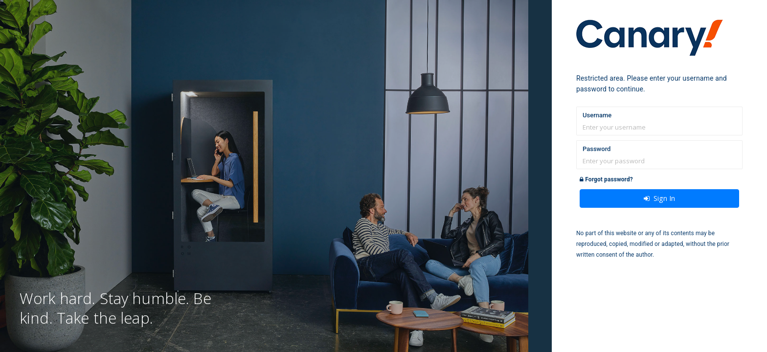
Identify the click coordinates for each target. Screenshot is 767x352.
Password (596, 149)
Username (597, 115)
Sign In (659, 198)
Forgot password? (606, 179)
